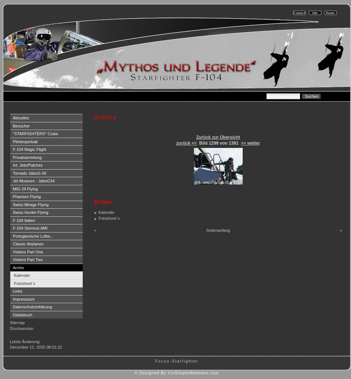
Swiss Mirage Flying (31, 204)
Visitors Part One (28, 252)
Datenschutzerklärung (32, 307)
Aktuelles (21, 118)
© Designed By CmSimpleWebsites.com (177, 373)
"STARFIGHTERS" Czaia (35, 133)
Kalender (22, 275)
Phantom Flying (27, 196)
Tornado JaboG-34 (29, 173)
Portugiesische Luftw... (33, 236)
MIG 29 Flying (25, 189)
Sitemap (17, 322)
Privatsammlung (27, 157)
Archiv (18, 267)
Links (17, 291)
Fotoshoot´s (24, 283)
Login (15, 336)
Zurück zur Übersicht (218, 137)
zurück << (186, 143)
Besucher (21, 126)
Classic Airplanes (28, 244)
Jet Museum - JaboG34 (34, 181)
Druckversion (21, 328)
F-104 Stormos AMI (30, 228)
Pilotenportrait (25, 142)
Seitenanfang (218, 230)
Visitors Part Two (28, 259)
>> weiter (250, 143)
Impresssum (24, 299)
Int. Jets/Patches (27, 165)
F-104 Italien (24, 220)
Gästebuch (22, 315)
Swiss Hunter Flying (30, 212)
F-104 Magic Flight (29, 149)
